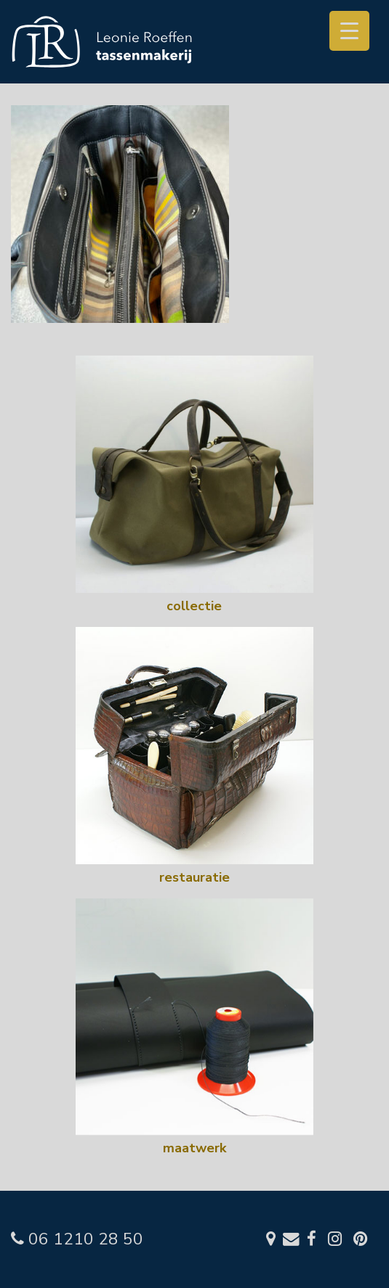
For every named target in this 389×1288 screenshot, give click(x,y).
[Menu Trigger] (349, 31)
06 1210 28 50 (77, 1239)
